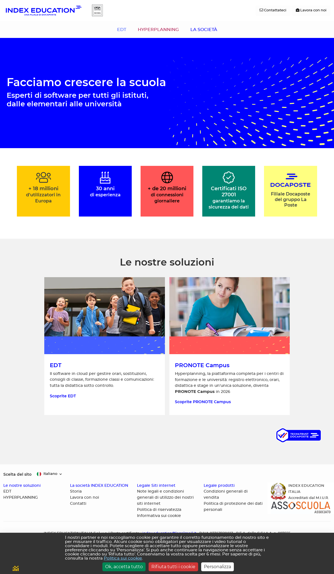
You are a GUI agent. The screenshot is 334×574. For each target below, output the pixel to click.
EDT (121, 29)
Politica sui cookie (123, 558)
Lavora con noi (84, 498)
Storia (76, 491)
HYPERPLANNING (158, 29)
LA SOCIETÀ (203, 29)
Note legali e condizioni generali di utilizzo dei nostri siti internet (165, 498)
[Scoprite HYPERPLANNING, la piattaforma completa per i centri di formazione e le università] (229, 346)
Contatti (78, 504)
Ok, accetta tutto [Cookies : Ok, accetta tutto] (124, 566)
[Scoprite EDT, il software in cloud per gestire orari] (104, 346)
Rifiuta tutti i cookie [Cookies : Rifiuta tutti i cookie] (173, 566)
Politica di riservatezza (159, 510)
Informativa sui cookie (159, 516)
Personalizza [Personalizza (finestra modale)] (217, 566)
